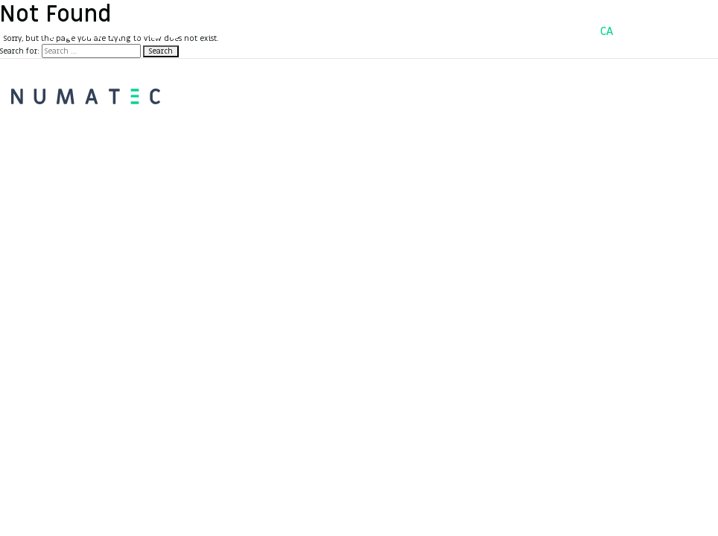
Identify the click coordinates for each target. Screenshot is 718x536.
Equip (427, 30)
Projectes (292, 30)
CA (607, 31)
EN (674, 31)
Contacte (494, 30)
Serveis (365, 30)
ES (640, 31)
